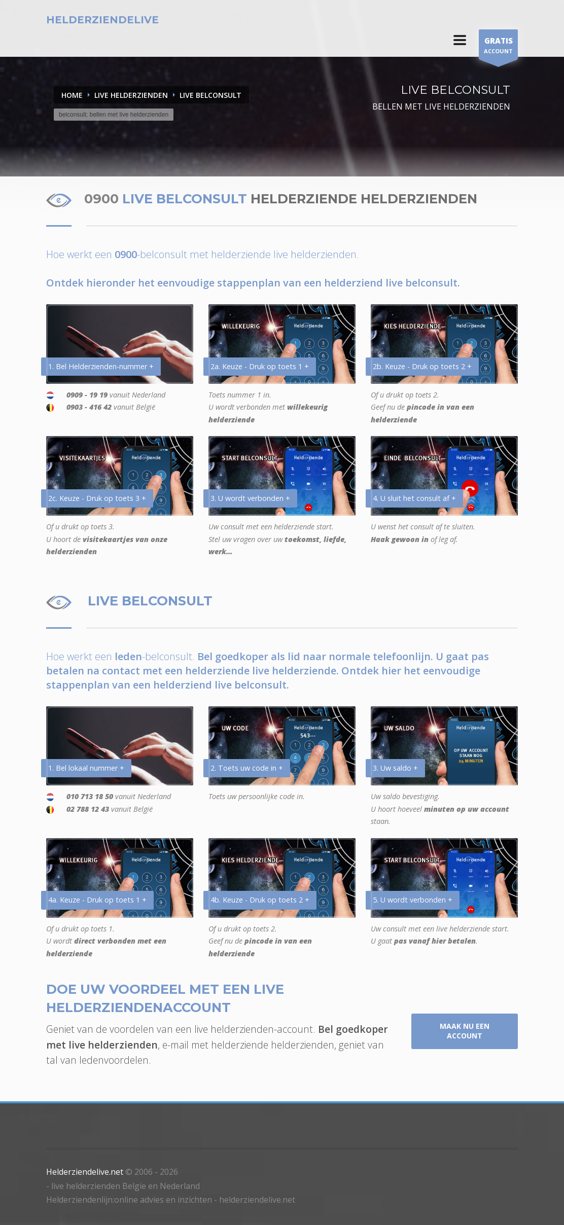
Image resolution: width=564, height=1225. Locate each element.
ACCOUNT (498, 46)
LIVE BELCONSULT (210, 95)
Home (72, 95)
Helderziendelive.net (84, 1171)
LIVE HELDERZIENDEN (131, 95)
